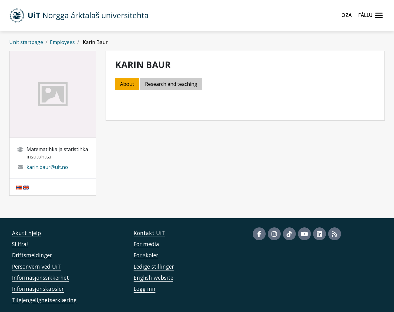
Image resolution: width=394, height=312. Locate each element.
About (127, 84)
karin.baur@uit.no (47, 167)
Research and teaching (171, 84)
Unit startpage (26, 42)
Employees (62, 42)
